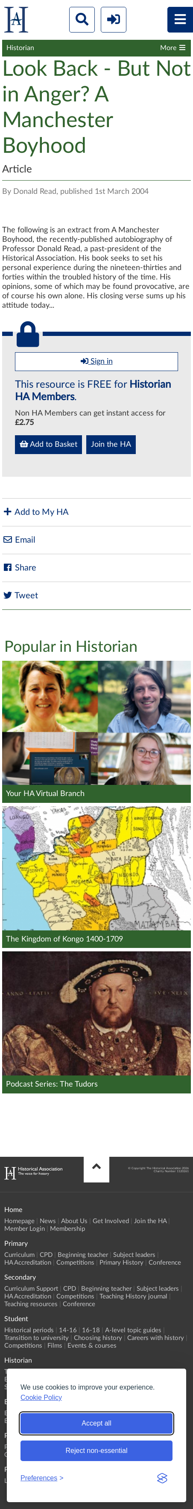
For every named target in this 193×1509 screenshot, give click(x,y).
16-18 (91, 1330)
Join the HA (111, 445)
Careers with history (155, 1338)
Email (18, 539)
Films (54, 1346)
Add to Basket (48, 444)
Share (19, 567)
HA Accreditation (27, 1262)
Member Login (24, 1229)
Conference (165, 1262)
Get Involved (111, 1221)
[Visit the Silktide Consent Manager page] (162, 1478)
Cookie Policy (41, 1397)
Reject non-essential (97, 1450)
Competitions (75, 1262)
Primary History (121, 1262)
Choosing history (98, 1338)
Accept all (96, 1423)
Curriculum (19, 1255)
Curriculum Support (31, 1289)
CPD (46, 1255)
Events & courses (92, 1346)
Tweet (20, 595)
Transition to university (36, 1338)
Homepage (19, 1221)
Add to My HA (35, 512)
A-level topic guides (133, 1330)
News (48, 1221)
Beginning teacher (83, 1255)
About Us (74, 1221)
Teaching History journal (133, 1296)
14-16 (68, 1330)
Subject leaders (134, 1255)
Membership (67, 1229)
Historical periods (29, 1330)
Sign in (97, 361)
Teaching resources (31, 1304)
